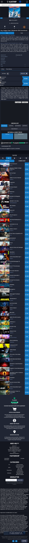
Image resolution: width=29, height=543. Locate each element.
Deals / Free (19, 469)
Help (24, 541)
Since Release (4, 125)
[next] (27, 18)
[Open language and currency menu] (20, 1)
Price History (9, 69)
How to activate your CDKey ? (14, 451)
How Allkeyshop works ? (14, 447)
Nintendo (9, 473)
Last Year (11, 125)
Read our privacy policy (17, 539)
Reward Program (19, 467)
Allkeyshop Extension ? (14, 453)
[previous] (1, 18)
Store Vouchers (20, 464)
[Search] (27, 5)
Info (7, 33)
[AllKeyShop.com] (11, 1)
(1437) (19, 143)
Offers (2, 69)
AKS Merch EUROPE (20, 474)
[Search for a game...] (14, 5)
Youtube (22, 458)
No (16, 541)
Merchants (6, 459)
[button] (27, 1)
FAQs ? (14, 452)
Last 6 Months (18, 125)
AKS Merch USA (20, 473)
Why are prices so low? (14, 448)
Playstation (9, 470)
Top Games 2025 (19, 472)
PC (9, 464)
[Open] (2, 1)
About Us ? (14, 446)
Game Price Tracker (20, 466)
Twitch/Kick (6, 458)
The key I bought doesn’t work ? (14, 449)
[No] (27, 539)
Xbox (9, 467)
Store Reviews (20, 470)
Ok (13, 541)
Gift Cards (20, 468)
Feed (22, 33)
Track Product (14, 128)
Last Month (25, 125)
